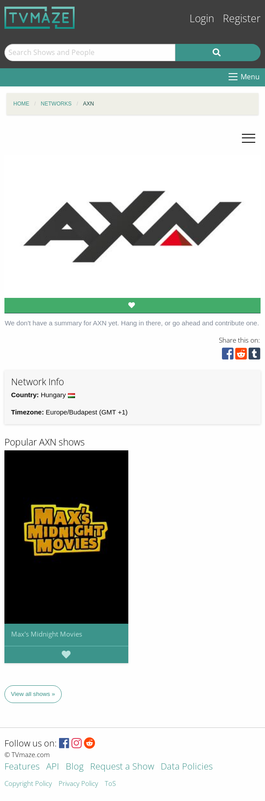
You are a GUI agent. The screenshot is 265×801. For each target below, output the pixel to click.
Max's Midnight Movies (46, 633)
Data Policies (187, 767)
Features (22, 767)
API (52, 767)
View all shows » (33, 694)
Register (242, 18)
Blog (74, 767)
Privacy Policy (78, 784)
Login (202, 18)
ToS (110, 784)
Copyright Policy (28, 784)
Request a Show (122, 767)
